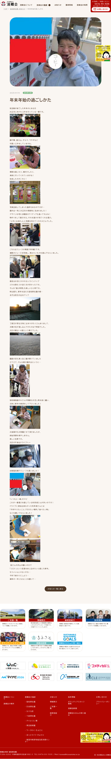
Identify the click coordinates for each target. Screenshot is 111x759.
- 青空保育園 (30, 725)
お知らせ (58, 5)
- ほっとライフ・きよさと (34, 735)
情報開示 (53, 702)
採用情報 (69, 5)
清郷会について (26, 5)
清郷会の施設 (42, 5)
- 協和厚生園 (30, 702)
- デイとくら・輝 (31, 721)
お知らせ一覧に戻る (55, 589)
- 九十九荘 (29, 711)
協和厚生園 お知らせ (17, 9)
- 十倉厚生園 (30, 716)
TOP (6, 9)
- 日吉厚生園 (30, 706)
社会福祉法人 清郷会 (9, 3)
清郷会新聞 (72, 708)
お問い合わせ (102, 9)
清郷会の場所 (82, 5)
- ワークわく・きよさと (34, 730)
